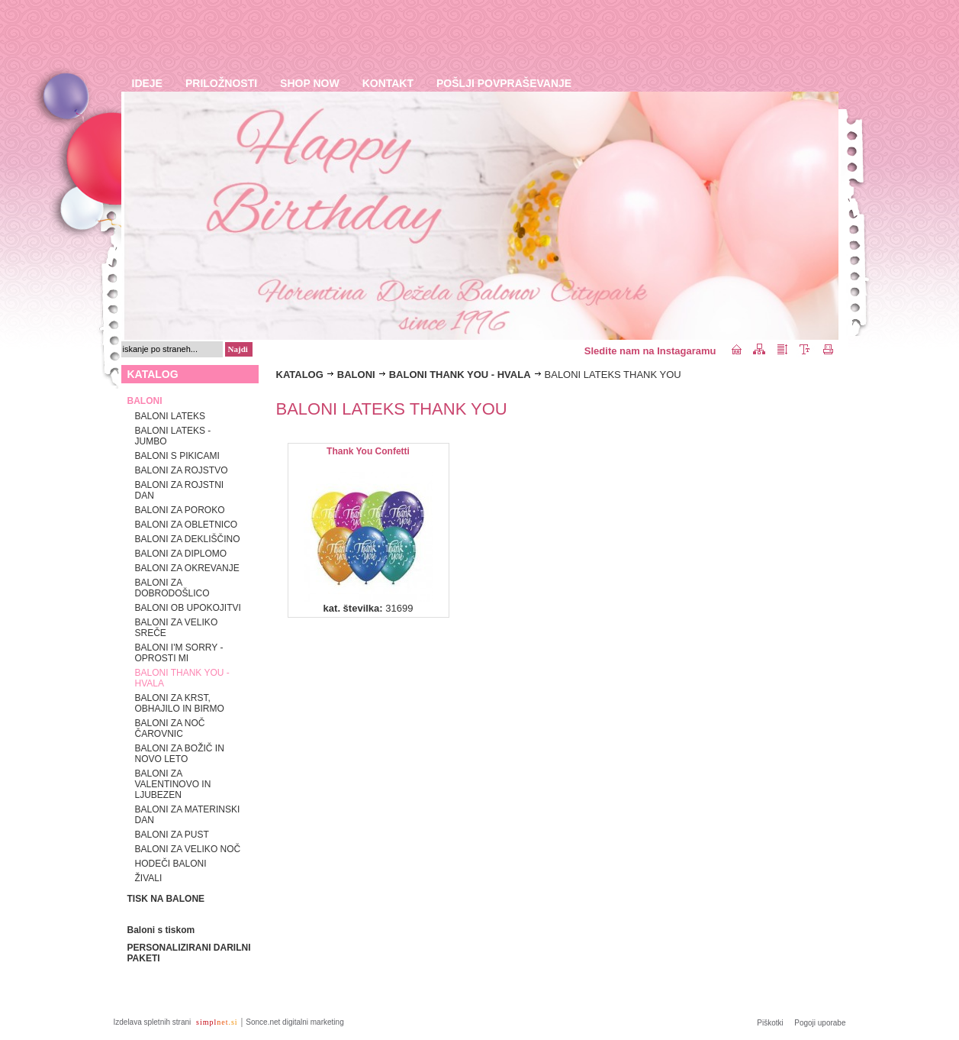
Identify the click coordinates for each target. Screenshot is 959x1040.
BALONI (356, 374)
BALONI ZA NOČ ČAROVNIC (170, 728)
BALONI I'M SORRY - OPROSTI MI (179, 653)
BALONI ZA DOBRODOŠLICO (172, 588)
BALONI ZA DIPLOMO (181, 553)
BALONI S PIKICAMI (177, 456)
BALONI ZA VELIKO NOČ (188, 849)
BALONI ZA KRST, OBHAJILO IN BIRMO (179, 703)
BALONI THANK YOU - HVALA (182, 678)
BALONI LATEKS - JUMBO (173, 436)
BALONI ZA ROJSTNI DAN (179, 490)
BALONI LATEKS (170, 416)
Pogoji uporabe (819, 1023)
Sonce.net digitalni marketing (294, 1022)
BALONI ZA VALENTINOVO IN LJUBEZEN (173, 784)
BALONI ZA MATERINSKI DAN (187, 814)
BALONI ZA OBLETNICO (186, 524)
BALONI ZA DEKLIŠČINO (187, 539)
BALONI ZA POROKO (180, 510)
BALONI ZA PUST (172, 834)
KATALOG (299, 374)
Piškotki (770, 1023)
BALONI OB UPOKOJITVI (188, 607)
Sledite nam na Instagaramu (650, 351)
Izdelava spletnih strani (154, 1022)
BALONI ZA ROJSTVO (181, 470)
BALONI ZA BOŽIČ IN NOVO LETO (179, 753)
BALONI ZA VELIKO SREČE (176, 627)
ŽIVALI (149, 878)
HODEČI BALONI (171, 863)
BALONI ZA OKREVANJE (187, 568)
